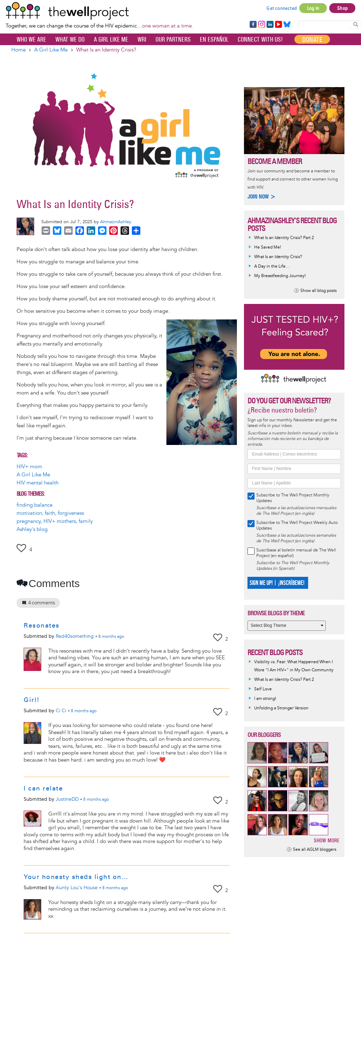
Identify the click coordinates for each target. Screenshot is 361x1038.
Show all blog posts (318, 290)
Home (18, 50)
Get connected (282, 8)
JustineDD (67, 799)
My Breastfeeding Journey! (280, 276)
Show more (326, 840)
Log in (313, 8)
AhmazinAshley (115, 222)
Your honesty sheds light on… (76, 877)
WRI (141, 39)
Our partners (173, 39)
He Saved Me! (267, 247)
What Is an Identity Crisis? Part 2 (284, 237)
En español (214, 39)
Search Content (355, 24)
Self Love (263, 689)
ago (111, 636)
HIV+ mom (29, 466)
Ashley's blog (32, 529)
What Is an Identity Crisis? (278, 257)
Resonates (42, 625)
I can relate (43, 788)
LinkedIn (270, 25)
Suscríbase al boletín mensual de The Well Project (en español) (296, 553)
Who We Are (31, 39)
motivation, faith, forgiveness (50, 513)
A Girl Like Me (111, 39)
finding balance (35, 505)
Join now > (261, 196)
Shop (342, 8)
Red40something (75, 636)
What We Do (70, 39)
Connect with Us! (260, 39)
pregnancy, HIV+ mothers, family (55, 521)
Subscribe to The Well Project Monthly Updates (292, 498)
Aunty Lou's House (77, 888)
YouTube (278, 25)
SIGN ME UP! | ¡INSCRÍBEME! (277, 583)
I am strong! (265, 698)
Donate (312, 39)
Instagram (261, 25)
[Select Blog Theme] (286, 626)
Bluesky (286, 25)
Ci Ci (61, 711)
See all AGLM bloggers (314, 849)
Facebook (253, 25)
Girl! (32, 700)
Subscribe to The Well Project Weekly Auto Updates (297, 525)
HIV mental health (38, 483)
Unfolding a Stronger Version (281, 708)
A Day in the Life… (272, 266)
